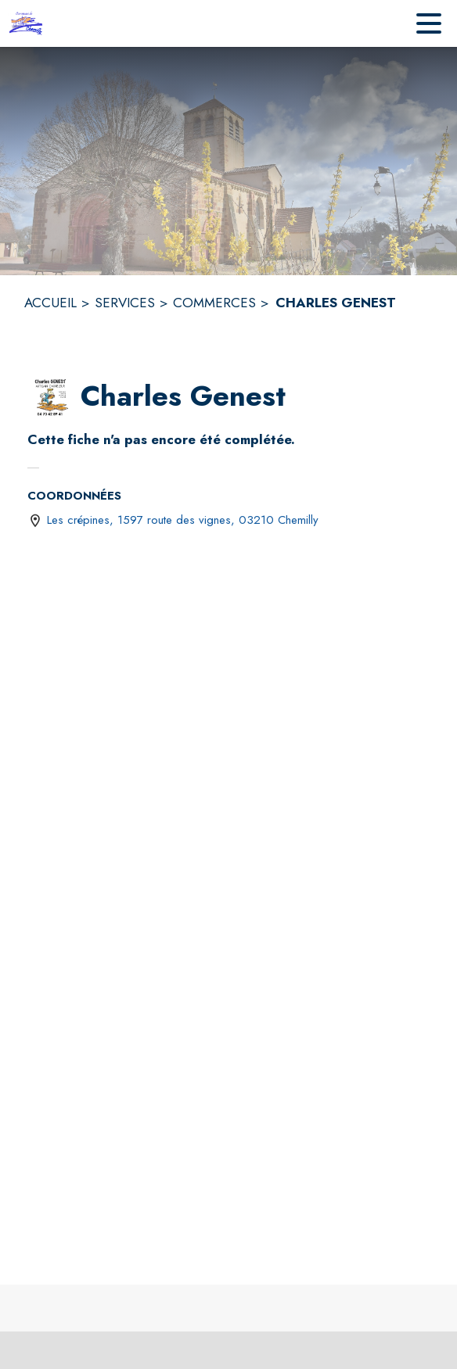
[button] (50, 397)
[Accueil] (28, 23)
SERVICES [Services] (125, 302)
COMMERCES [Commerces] (214, 302)
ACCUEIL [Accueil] (50, 302)
